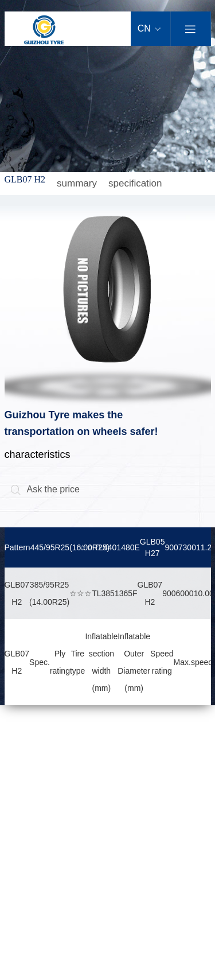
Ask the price (45, 489)
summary (77, 183)
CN (149, 28)
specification (135, 183)
